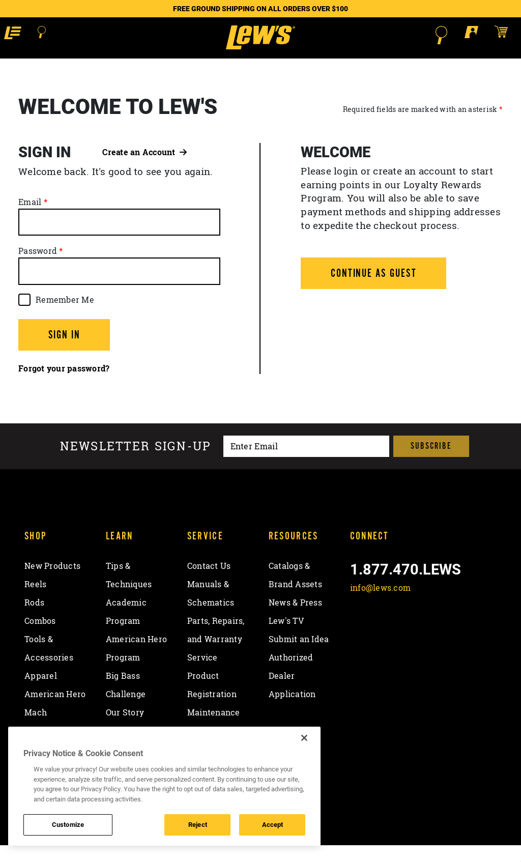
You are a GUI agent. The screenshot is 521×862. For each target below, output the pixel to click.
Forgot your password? (63, 385)
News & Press (295, 619)
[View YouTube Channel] (440, 628)
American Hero (54, 710)
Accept (272, 824)
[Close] (304, 738)
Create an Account (144, 169)
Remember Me (65, 316)
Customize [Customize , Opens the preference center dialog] (68, 824)
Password (37, 268)
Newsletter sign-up (136, 463)
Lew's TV (286, 637)
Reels (35, 601)
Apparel (40, 692)
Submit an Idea (299, 656)
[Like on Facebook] (360, 628)
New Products (52, 582)
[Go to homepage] (260, 45)
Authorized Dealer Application (292, 692)
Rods (34, 619)
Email (29, 219)
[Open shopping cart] (503, 34)
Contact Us (209, 582)
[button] (16, 34)
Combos (40, 637)
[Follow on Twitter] (386, 628)
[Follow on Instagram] (413, 628)
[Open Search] (46, 35)
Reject (197, 824)
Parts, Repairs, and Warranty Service (216, 656)
